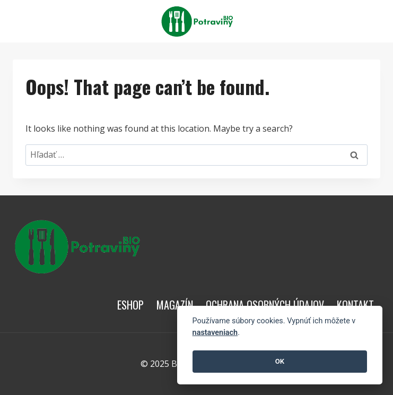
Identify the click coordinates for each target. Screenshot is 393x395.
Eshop (130, 305)
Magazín (174, 305)
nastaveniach (215, 332)
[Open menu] (346, 21)
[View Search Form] (370, 21)
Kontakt (355, 305)
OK (279, 361)
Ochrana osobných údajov (265, 305)
